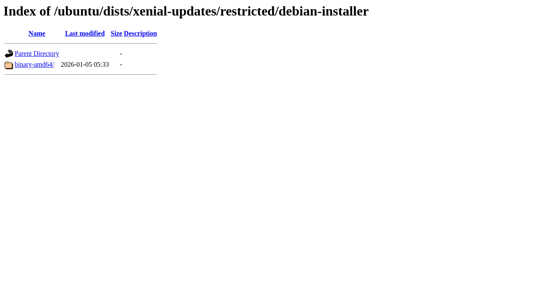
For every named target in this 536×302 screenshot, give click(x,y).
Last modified (85, 33)
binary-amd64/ (34, 64)
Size (116, 33)
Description (140, 33)
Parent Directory (37, 53)
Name (36, 33)
